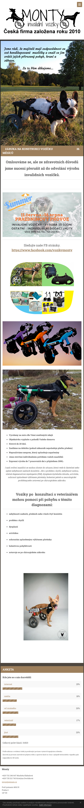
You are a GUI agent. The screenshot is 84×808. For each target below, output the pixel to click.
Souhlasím (81, 802)
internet (8, 684)
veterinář (8, 720)
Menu (79, 4)
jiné (6, 732)
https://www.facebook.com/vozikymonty (42, 250)
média (7, 696)
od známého (10, 708)
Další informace (45, 805)
